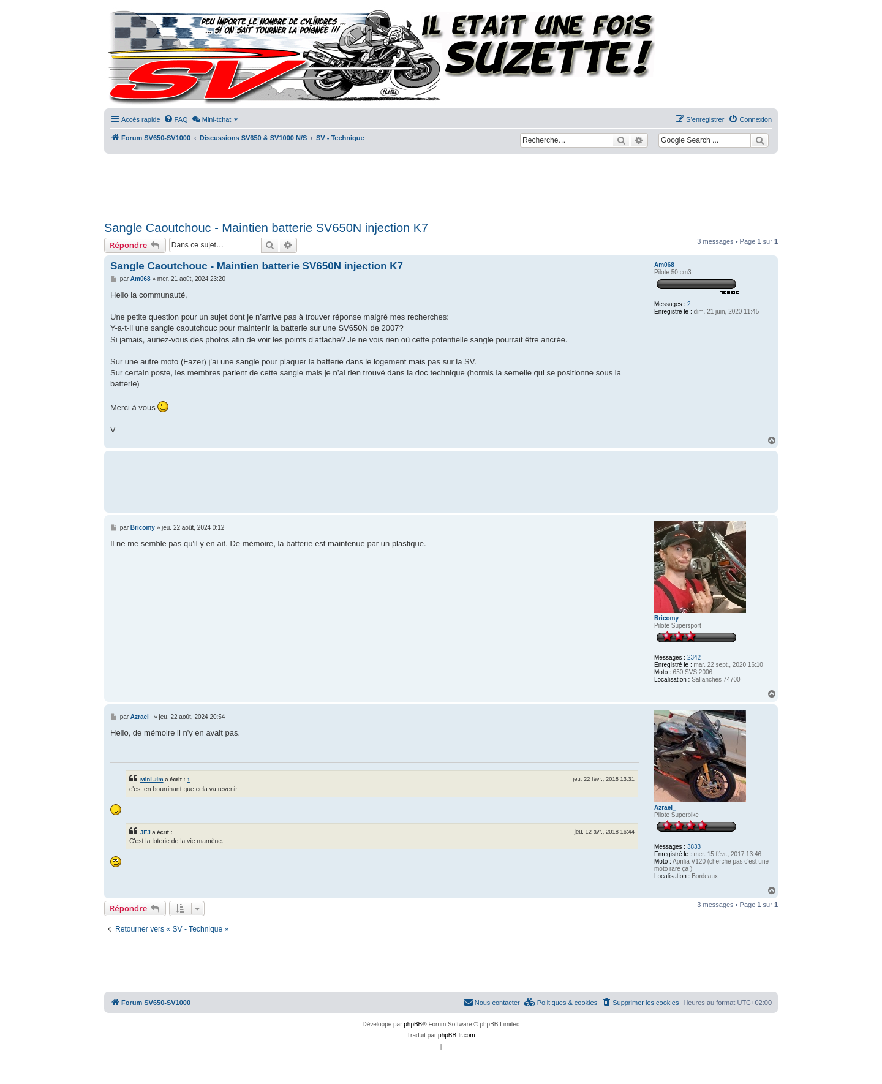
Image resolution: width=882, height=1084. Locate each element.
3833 (694, 846)
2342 (694, 657)
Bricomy (666, 618)
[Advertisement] (441, 183)
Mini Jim (152, 779)
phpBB (413, 1024)
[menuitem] (176, 119)
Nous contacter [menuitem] (492, 1002)
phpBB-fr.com (456, 1035)
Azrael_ (665, 807)
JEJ (145, 832)
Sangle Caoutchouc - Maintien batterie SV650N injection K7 (266, 228)
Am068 (664, 265)
